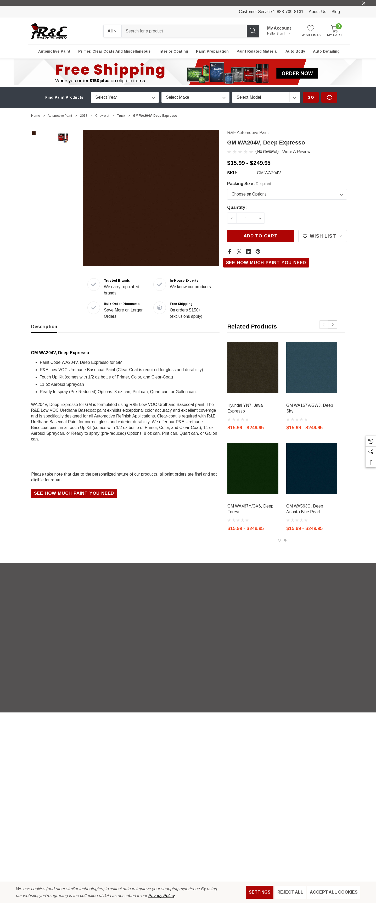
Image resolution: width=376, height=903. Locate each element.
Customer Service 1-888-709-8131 (271, 11)
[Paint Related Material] (257, 51)
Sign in (283, 33)
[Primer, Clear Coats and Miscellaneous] (114, 51)
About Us (317, 11)
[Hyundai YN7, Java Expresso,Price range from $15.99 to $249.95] (252, 367)
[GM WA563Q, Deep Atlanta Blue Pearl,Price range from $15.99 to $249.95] (311, 468)
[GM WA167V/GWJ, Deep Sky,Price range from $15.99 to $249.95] (311, 367)
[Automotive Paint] (54, 51)
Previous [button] (323, 324)
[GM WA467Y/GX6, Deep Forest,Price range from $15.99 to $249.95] (252, 468)
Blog (336, 11)
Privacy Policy (161, 895)
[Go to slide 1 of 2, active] (279, 540)
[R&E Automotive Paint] (248, 132)
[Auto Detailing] (326, 51)
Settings (260, 892)
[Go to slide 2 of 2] (285, 540)
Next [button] (332, 324)
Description (44, 326)
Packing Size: (249, 184)
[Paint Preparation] (212, 51)
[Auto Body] (295, 51)
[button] (188, 72)
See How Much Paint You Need (266, 262)
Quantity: (237, 207)
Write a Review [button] (296, 151)
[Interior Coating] (173, 51)
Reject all (290, 892)
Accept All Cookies (334, 892)
